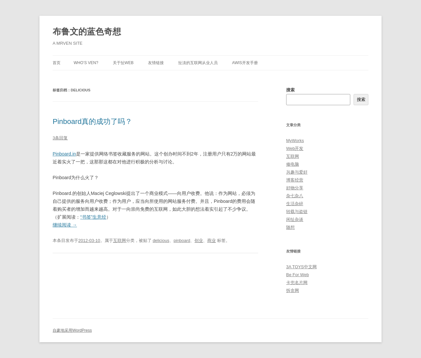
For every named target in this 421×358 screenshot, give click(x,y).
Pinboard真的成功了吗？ (92, 121)
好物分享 (294, 187)
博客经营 (294, 180)
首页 (57, 62)
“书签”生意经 (93, 217)
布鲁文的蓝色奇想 (87, 31)
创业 (198, 240)
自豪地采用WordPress (72, 330)
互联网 (119, 240)
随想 (290, 227)
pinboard (182, 240)
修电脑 (292, 164)
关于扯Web (123, 62)
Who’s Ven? (86, 62)
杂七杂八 (294, 195)
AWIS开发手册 (245, 62)
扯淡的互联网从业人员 (198, 62)
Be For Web (297, 274)
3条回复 (60, 137)
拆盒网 (292, 290)
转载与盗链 (297, 211)
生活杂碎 (294, 203)
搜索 (290, 89)
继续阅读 (65, 224)
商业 (211, 240)
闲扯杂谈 (294, 219)
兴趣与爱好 (297, 172)
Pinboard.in (64, 153)
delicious (161, 240)
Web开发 (295, 148)
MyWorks (295, 140)
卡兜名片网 (297, 282)
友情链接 (156, 62)
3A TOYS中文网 (301, 266)
